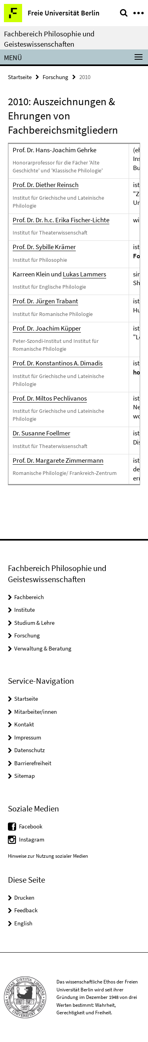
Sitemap (24, 775)
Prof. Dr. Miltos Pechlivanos (50, 398)
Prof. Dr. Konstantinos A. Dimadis (58, 363)
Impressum (27, 737)
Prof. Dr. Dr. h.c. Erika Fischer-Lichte (61, 220)
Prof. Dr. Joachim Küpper (47, 328)
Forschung (55, 77)
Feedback (25, 910)
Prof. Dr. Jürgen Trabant (45, 301)
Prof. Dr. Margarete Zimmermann (58, 460)
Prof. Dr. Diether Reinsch (46, 184)
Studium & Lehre (34, 622)
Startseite (20, 77)
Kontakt (24, 724)
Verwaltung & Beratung (42, 648)
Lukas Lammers (84, 274)
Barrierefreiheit (32, 763)
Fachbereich (29, 597)
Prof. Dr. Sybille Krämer (44, 246)
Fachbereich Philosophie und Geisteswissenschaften (49, 39)
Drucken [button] (24, 897)
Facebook (30, 826)
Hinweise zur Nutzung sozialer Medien (48, 856)
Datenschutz (29, 750)
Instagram (31, 839)
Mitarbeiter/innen (35, 711)
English (23, 923)
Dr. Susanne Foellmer (41, 433)
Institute (24, 609)
